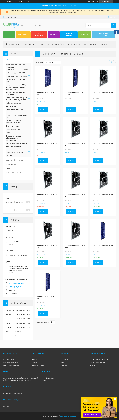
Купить (44, 109)
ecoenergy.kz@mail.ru (16, 287)
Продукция (22, 35)
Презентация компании (98, 362)
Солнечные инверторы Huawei (17, 76)
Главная (9, 35)
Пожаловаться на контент (68, 417)
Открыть (73, 6)
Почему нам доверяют (103, 35)
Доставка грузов (8, 359)
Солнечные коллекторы (11, 365)
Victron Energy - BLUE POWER (16, 73)
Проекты (53, 35)
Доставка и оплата (11, 164)
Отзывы (8, 177)
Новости (64, 365)
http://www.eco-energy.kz (17, 283)
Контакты (84, 35)
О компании (39, 35)
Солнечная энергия (74, 44)
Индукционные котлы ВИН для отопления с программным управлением (17, 87)
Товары (8, 60)
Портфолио (65, 359)
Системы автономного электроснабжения (50, 44)
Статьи (63, 362)
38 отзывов (94, 1)
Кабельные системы (13, 129)
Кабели (8, 133)
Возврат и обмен (11, 168)
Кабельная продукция (14, 103)
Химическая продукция (14, 152)
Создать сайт (18, 1)
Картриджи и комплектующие (16, 143)
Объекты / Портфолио (13, 173)
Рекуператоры (11, 106)
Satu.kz (68, 415)
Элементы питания (12, 126)
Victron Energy (69, 35)
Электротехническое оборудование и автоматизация (13, 138)
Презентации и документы (99, 359)
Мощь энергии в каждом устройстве (21, 44)
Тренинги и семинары (10, 362)
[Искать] (113, 25)
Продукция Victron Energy (14, 160)
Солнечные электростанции (16, 64)
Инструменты (11, 155)
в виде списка (114, 62)
